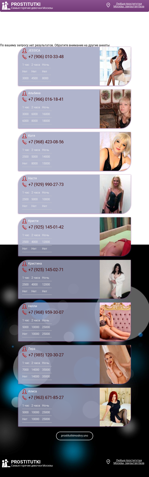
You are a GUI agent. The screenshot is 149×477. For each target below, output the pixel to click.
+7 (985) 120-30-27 (43, 355)
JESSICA (31, 50)
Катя (28, 136)
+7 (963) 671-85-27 (43, 397)
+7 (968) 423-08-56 (43, 141)
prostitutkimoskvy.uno (74, 435)
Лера (28, 349)
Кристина (32, 263)
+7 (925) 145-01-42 (43, 227)
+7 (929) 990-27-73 (43, 184)
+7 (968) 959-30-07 (43, 312)
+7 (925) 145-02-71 (43, 269)
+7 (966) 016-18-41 (43, 99)
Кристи (30, 221)
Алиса (29, 391)
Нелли (29, 306)
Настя (29, 178)
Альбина (31, 93)
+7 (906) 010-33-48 (43, 56)
